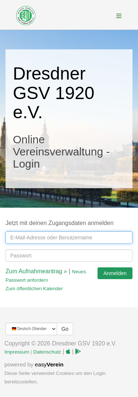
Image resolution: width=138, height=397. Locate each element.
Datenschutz (47, 352)
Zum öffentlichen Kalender (34, 288)
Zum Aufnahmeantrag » (36, 271)
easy (49, 364)
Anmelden (115, 273)
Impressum (16, 352)
